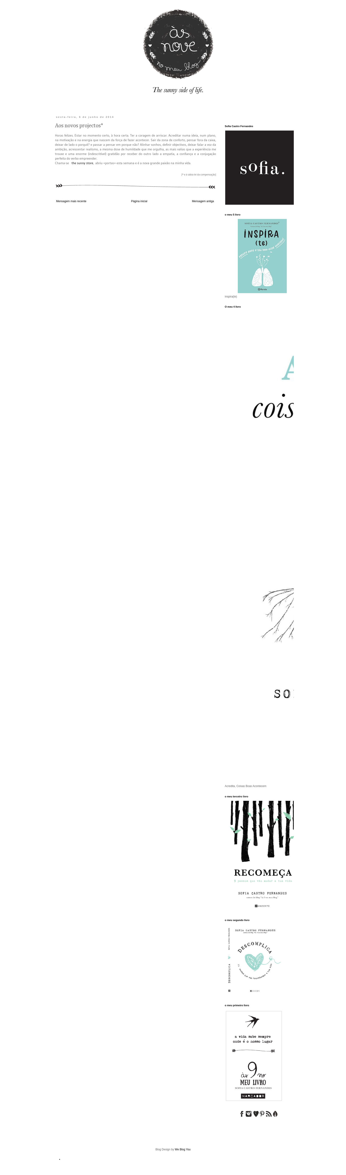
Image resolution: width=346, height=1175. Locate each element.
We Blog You (183, 1149)
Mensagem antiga (203, 201)
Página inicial (139, 201)
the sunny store (82, 163)
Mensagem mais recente (71, 201)
